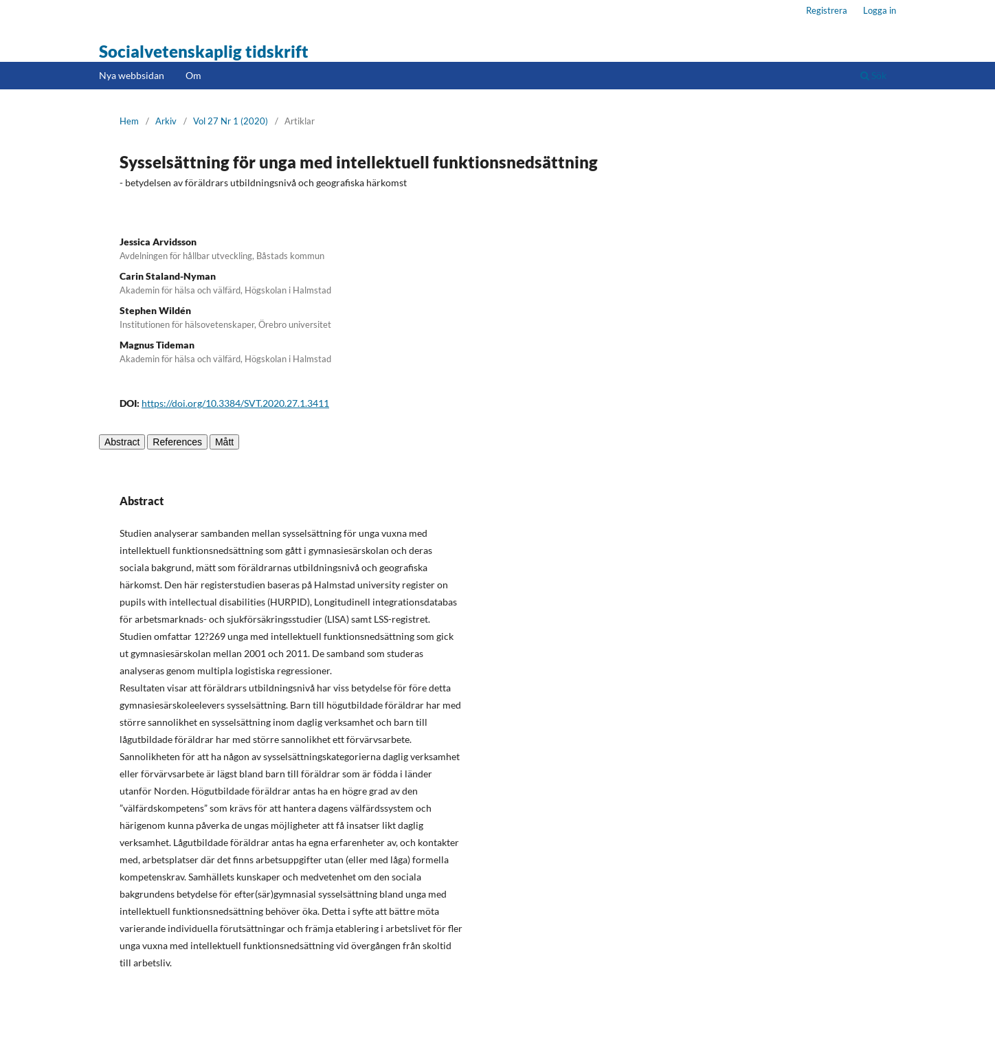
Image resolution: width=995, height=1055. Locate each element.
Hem (129, 120)
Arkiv (166, 120)
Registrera (826, 10)
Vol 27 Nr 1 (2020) (230, 120)
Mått (224, 441)
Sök (873, 75)
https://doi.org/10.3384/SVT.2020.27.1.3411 (235, 403)
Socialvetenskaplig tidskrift (204, 51)
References (177, 441)
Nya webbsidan (131, 75)
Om (193, 75)
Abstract (121, 441)
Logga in (879, 10)
